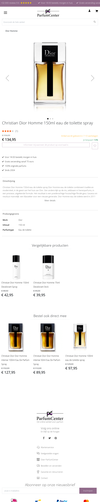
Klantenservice (47, 447)
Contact (44, 478)
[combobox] (50, 22)
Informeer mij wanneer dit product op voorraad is (46, 144)
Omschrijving (9, 181)
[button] (7, 78)
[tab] (50, 180)
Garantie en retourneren (52, 472)
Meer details (50, 200)
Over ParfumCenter (49, 459)
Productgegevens (11, 213)
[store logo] (48, 13)
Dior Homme (11, 30)
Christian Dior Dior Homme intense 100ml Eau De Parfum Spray (15, 360)
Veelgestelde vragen (50, 453)
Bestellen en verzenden (51, 465)
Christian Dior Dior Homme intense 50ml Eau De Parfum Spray (46, 360)
